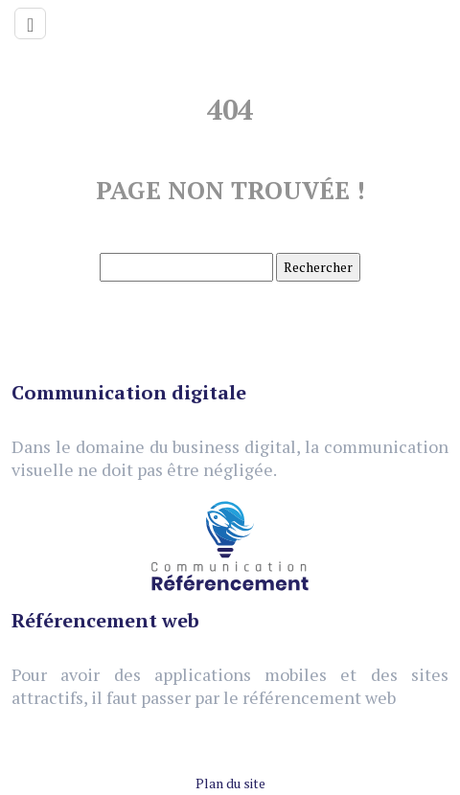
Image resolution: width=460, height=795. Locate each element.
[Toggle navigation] (30, 23)
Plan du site (230, 783)
